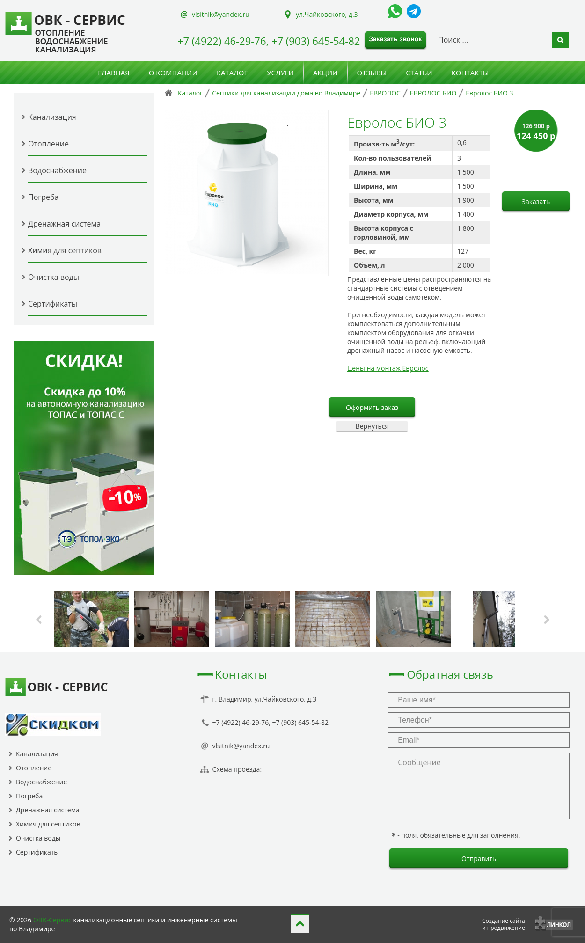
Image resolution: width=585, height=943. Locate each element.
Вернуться (372, 426)
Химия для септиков (65, 250)
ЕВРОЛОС (385, 92)
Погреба (43, 197)
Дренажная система (64, 224)
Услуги (280, 72)
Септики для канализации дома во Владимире (286, 92)
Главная (114, 72)
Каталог (232, 72)
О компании (173, 72)
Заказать (536, 201)
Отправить (478, 858)
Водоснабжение (57, 170)
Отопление (48, 144)
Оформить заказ (372, 407)
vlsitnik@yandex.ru (220, 14)
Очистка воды (53, 277)
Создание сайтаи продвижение (503, 924)
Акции (325, 72)
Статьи (419, 72)
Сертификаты (52, 304)
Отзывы (372, 72)
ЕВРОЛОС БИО (433, 92)
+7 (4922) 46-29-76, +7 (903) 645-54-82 (268, 41)
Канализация (52, 117)
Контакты (470, 72)
